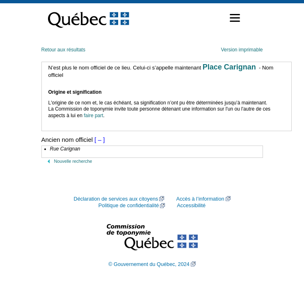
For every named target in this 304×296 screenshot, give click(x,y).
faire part (93, 115)
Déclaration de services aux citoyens (115, 199)
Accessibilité (191, 205)
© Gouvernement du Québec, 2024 (149, 264)
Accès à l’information (200, 199)
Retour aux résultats (63, 50)
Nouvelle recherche (73, 161)
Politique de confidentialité (128, 205)
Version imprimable (242, 50)
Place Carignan (229, 67)
